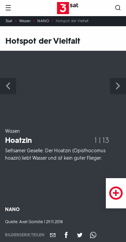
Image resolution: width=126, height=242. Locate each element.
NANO (43, 21)
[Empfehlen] (52, 235)
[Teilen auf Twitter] (79, 235)
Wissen (25, 21)
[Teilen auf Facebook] (66, 235)
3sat (8, 21)
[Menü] (8, 8)
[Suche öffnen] (118, 8)
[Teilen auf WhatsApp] (93, 235)
